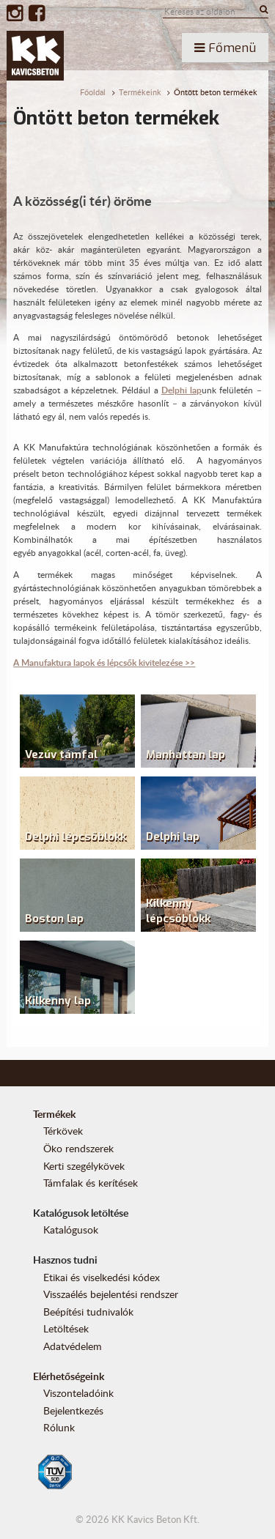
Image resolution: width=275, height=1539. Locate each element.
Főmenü (225, 48)
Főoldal (93, 92)
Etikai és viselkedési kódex (101, 1277)
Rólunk (59, 1427)
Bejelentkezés (73, 1410)
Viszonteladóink (78, 1393)
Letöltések (66, 1328)
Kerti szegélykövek (84, 1166)
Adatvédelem (72, 1346)
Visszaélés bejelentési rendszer (110, 1294)
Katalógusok (70, 1229)
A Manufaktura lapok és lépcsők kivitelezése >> (104, 662)
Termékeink (140, 92)
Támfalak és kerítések (90, 1183)
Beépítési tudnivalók (88, 1312)
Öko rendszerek (78, 1148)
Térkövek (63, 1131)
